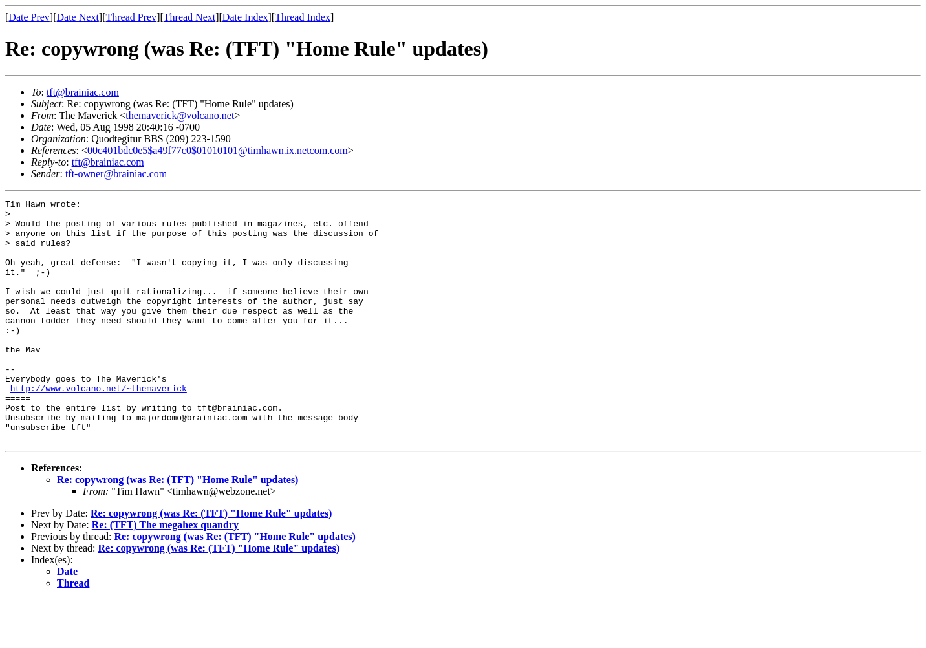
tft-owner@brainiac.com (116, 173)
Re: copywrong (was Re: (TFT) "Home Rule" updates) (177, 528)
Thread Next (189, 17)
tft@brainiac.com (83, 92)
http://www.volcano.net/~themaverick (98, 427)
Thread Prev (130, 17)
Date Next (78, 17)
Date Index (245, 17)
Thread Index (302, 17)
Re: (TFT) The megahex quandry (165, 573)
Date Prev (29, 17)
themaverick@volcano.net (179, 115)
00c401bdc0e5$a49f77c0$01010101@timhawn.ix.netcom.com (217, 150)
